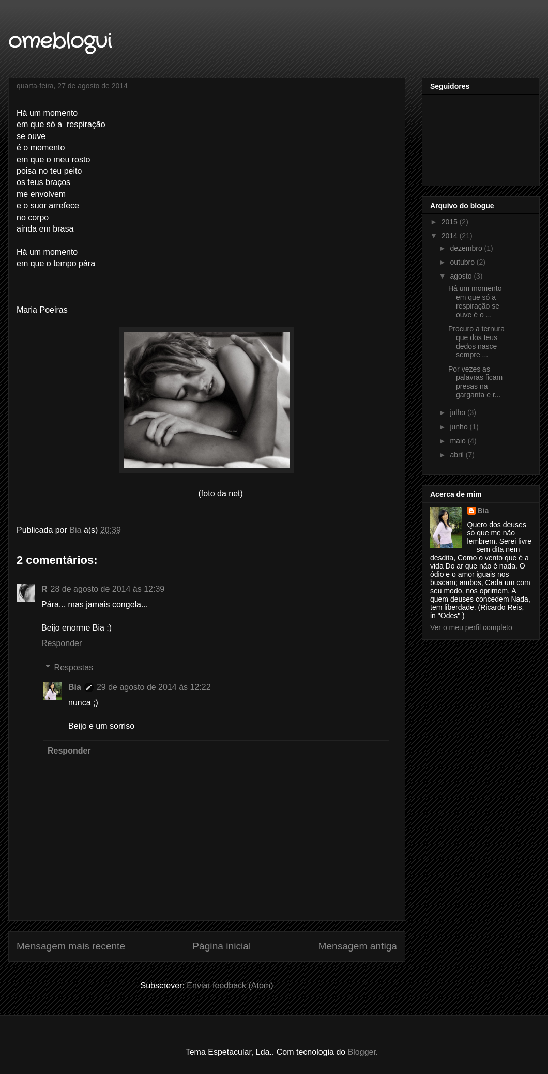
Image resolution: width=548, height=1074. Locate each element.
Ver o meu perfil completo (471, 627)
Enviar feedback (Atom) (230, 985)
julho (458, 412)
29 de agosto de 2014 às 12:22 (154, 687)
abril (457, 455)
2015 (451, 222)
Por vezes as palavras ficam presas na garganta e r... (475, 382)
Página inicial (221, 946)
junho (459, 427)
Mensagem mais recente (71, 946)
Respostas (74, 667)
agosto (462, 276)
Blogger (362, 1052)
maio (458, 441)
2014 (451, 236)
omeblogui (59, 41)
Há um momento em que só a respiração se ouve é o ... (474, 301)
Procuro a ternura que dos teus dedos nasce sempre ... (476, 342)
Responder (61, 643)
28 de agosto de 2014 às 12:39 (108, 589)
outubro (463, 262)
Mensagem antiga (357, 946)
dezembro (467, 248)
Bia (74, 687)
